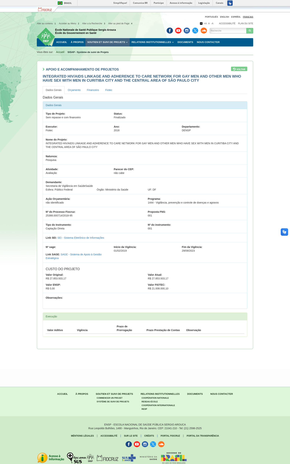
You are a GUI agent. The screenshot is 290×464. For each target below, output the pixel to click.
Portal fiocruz (170, 436)
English (224, 17)
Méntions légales (82, 436)
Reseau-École (149, 401)
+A (205, 23)
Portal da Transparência (203, 436)
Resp (144, 409)
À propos (77, 42)
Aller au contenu (46, 23)
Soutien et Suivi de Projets (106, 42)
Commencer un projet (109, 398)
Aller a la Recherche (94, 23)
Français (248, 17)
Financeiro (93, 90)
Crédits (149, 436)
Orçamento (74, 90)
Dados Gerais (54, 90)
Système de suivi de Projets (113, 401)
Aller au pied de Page (120, 23)
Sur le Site (131, 436)
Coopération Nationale (155, 398)
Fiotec (108, 90)
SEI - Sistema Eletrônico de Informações (81, 237)
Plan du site (245, 23)
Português (211, 17)
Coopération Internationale (158, 405)
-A (212, 23)
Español (236, 17)
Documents (185, 42)
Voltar (240, 69)
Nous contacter (208, 42)
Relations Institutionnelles (151, 42)
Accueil (61, 42)
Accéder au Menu (69, 23)
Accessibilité (227, 23)
